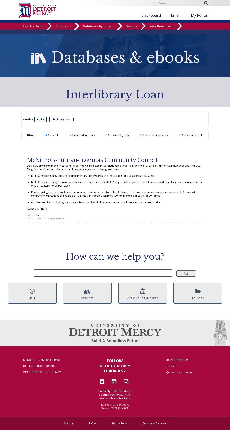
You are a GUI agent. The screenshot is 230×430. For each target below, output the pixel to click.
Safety (92, 423)
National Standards (143, 294)
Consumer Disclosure (155, 423)
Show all (51, 135)
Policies (198, 294)
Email (176, 15)
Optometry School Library (42, 372)
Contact (171, 366)
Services (131, 31)
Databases (63, 31)
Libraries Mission (177, 360)
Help (32, 294)
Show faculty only (117, 135)
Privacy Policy (119, 423)
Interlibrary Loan (161, 31)
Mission (69, 423)
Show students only (82, 135)
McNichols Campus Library (41, 360)
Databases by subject (98, 31)
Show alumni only (191, 135)
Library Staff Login (180, 372)
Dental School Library (39, 366)
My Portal (199, 15)
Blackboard (151, 15)
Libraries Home (32, 31)
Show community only (154, 135)
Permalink (34, 215)
